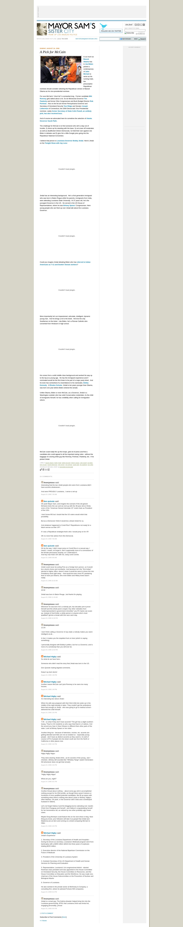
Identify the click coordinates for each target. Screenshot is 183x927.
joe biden (90, 463)
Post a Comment (47, 913)
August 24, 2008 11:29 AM (49, 597)
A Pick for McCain (53, 52)
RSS (136, 25)
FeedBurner (140, 33)
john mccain (43, 464)
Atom (64, 917)
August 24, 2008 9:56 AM (49, 557)
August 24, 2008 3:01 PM (49, 781)
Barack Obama (49, 463)
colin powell (83, 463)
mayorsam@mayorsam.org (86, 39)
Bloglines (138, 25)
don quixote (49, 501)
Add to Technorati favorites (49, 470)
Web (136, 39)
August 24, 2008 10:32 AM (49, 580)
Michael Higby (50, 657)
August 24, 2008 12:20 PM (49, 618)
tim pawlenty (83, 464)
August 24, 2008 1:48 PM (49, 675)
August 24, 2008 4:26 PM (49, 826)
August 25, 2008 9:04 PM (49, 908)
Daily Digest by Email (132, 28)
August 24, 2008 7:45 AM (49, 494)
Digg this (46, 470)
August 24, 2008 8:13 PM (49, 892)
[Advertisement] (91, 12)
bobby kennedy (66, 463)
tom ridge (90, 464)
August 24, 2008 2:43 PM (49, 765)
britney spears (75, 463)
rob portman (68, 464)
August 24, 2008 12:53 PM (49, 650)
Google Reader (141, 25)
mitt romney (61, 464)
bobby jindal (57, 463)
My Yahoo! (144, 25)
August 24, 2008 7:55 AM (49, 539)
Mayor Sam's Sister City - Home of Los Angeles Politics (68, 29)
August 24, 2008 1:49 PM (49, 689)
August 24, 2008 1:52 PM (49, 744)
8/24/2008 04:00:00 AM (66, 467)
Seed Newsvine (43, 470)
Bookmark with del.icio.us (41, 470)
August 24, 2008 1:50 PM (49, 712)
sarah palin (76, 464)
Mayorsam (126, 39)
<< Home (43, 921)
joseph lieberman (52, 464)
